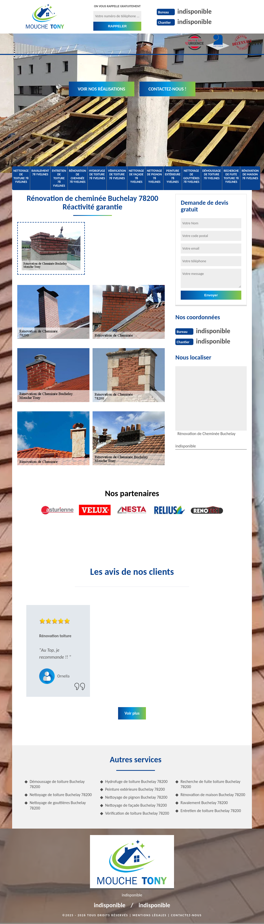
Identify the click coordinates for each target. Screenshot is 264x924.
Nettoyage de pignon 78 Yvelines (154, 176)
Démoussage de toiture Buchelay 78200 (57, 784)
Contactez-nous (186, 915)
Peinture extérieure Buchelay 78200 (135, 789)
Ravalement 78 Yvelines (40, 172)
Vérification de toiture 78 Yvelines (117, 174)
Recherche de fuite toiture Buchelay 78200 (210, 784)
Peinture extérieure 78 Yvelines (172, 176)
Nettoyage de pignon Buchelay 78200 (136, 797)
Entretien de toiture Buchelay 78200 (210, 810)
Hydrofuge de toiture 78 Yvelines (97, 174)
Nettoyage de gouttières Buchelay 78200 (58, 805)
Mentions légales (150, 915)
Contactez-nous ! (167, 89)
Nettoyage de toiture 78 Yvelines (21, 176)
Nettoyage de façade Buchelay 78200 (136, 805)
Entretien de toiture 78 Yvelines (59, 178)
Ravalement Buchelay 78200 (204, 802)
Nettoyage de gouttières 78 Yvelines (191, 176)
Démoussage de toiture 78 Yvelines (211, 174)
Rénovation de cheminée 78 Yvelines (77, 176)
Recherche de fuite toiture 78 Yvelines (231, 176)
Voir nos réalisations (101, 89)
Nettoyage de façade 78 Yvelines (136, 176)
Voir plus (132, 713)
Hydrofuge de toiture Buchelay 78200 (136, 781)
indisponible (194, 11)
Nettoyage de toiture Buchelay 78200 (61, 794)
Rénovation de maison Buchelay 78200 (212, 794)
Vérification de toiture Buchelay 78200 (137, 813)
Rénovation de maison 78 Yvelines (250, 174)
